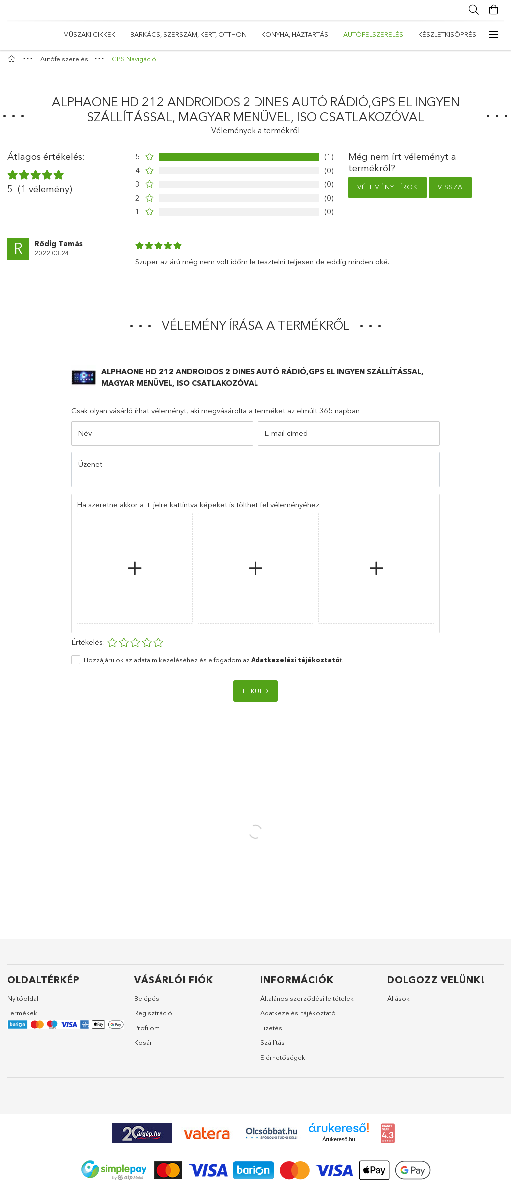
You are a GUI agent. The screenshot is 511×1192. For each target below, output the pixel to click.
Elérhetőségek (282, 1062)
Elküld (256, 695)
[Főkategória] (12, 64)
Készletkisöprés (92, 34)
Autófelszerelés (166, 34)
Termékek (22, 1018)
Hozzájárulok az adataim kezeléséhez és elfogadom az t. (213, 665)
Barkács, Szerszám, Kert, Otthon (351, 34)
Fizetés (271, 1032)
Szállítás (272, 1047)
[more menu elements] (494, 35)
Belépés (146, 1003)
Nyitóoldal (22, 1003)
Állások (398, 1003)
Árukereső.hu (338, 1144)
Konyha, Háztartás (244, 34)
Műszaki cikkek (450, 34)
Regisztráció (153, 1018)
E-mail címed (286, 438)
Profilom (147, 1032)
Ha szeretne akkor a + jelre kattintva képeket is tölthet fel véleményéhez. (199, 509)
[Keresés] (474, 10)
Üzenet (90, 469)
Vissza (450, 192)
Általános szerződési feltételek (307, 1003)
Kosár (143, 1047)
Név (85, 438)
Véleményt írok (387, 192)
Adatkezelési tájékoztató (298, 1018)
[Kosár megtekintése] (494, 10)
